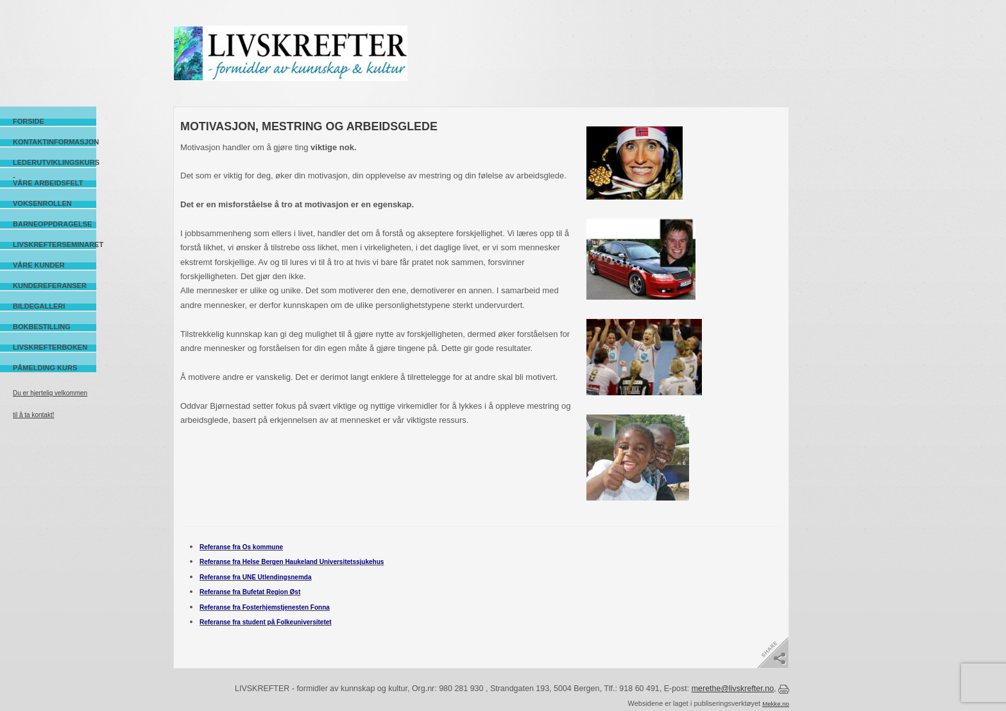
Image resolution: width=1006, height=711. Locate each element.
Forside (28, 121)
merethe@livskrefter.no (733, 688)
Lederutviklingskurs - (54, 162)
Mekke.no (775, 703)
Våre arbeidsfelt (48, 183)
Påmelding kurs (45, 368)
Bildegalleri (39, 306)
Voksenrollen (42, 203)
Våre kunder (39, 265)
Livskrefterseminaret (54, 244)
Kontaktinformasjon (54, 142)
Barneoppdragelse (52, 224)
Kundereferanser (50, 285)
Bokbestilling (42, 326)
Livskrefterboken (50, 347)
